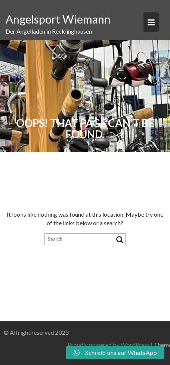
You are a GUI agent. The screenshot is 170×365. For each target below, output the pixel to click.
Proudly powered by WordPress (125, 344)
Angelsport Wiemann (58, 19)
